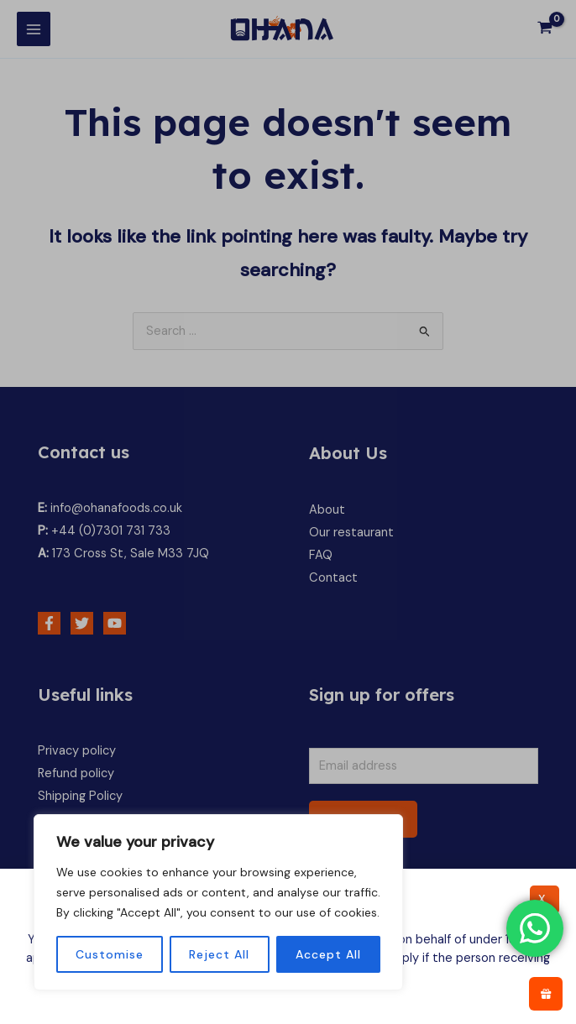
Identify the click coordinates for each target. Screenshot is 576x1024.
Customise (110, 954)
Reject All (219, 954)
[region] (218, 902)
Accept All (328, 954)
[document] (288, 512)
